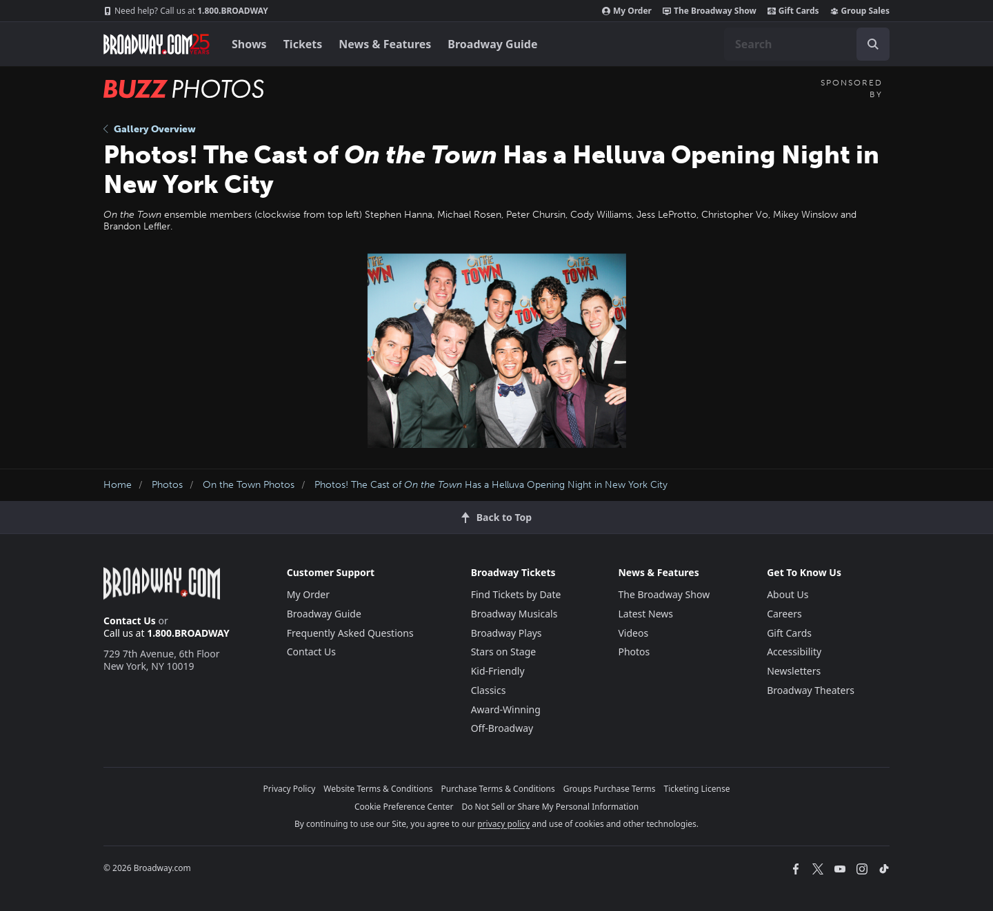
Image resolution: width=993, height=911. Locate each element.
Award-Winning (506, 709)
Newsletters (794, 670)
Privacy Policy (289, 789)
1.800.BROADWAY (185, 11)
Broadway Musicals (514, 613)
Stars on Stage (503, 651)
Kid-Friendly (498, 670)
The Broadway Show (709, 11)
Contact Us (129, 620)
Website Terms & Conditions (377, 789)
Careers (784, 613)
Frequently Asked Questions (350, 632)
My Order (627, 11)
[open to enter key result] (873, 44)
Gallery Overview (149, 129)
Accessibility (794, 651)
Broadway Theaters (810, 690)
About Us (787, 594)
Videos (633, 632)
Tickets (303, 44)
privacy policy (503, 824)
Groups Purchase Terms (609, 789)
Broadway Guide (492, 44)
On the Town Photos (248, 485)
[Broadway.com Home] (156, 44)
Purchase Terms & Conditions (498, 789)
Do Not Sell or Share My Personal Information (550, 806)
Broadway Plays (506, 632)
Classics (488, 690)
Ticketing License (697, 789)
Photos (167, 485)
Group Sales (860, 11)
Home (117, 485)
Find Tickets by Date (516, 594)
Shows (249, 44)
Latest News (645, 613)
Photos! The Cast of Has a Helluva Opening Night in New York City (491, 485)
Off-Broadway (502, 728)
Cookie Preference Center (404, 806)
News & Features (385, 44)
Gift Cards (793, 11)
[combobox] (807, 44)
